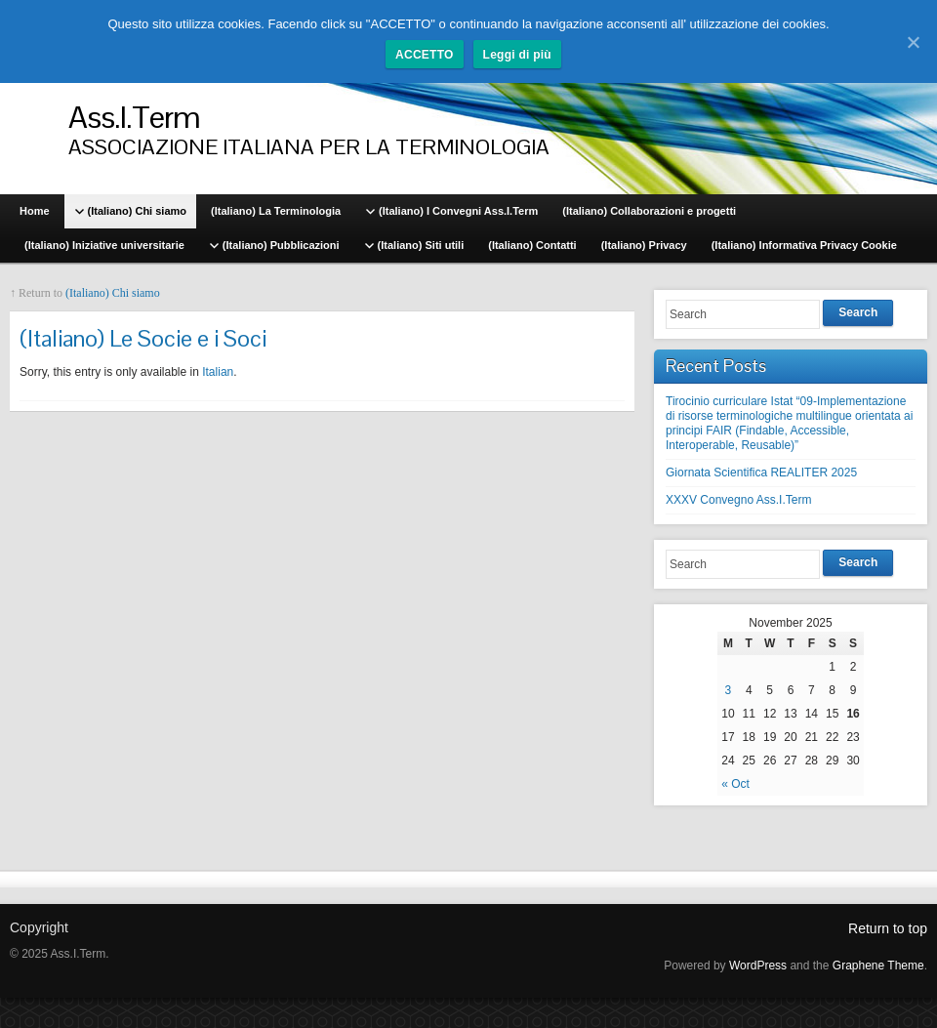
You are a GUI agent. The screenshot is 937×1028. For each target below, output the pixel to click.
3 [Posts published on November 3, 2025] (728, 690)
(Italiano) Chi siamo (112, 293)
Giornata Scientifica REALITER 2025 (761, 472)
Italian (217, 372)
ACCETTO (424, 55)
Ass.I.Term (134, 117)
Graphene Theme (878, 965)
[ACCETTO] (912, 42)
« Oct (735, 784)
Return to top (887, 928)
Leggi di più (517, 55)
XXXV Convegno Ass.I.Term (738, 500)
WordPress (758, 965)
